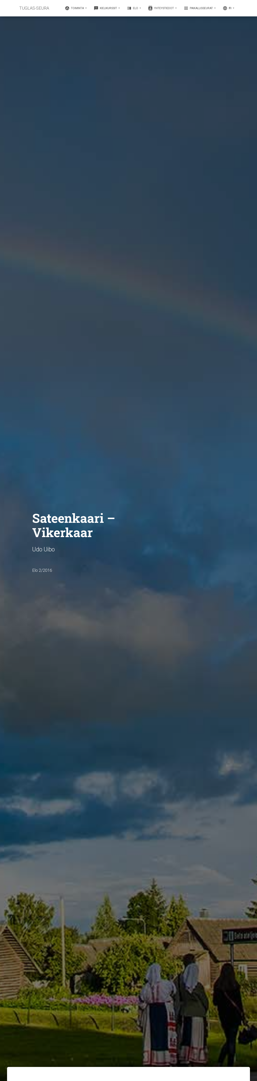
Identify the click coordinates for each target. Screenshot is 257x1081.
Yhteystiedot (161, 8)
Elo (133, 8)
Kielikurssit (106, 8)
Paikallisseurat (199, 8)
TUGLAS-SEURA (34, 8)
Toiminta (75, 8)
